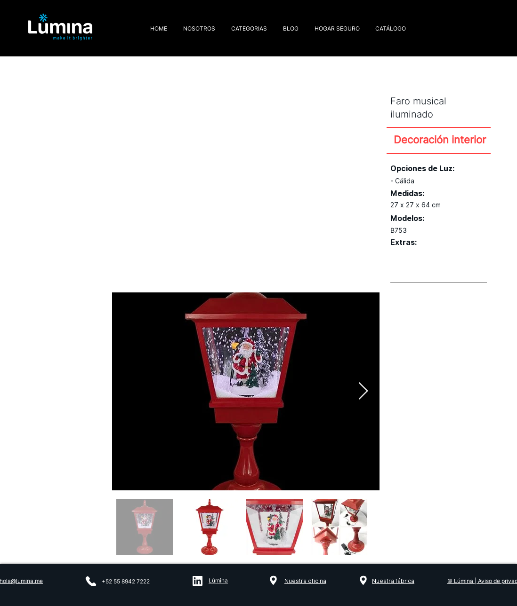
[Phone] (91, 581)
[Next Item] (363, 391)
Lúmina (218, 580)
